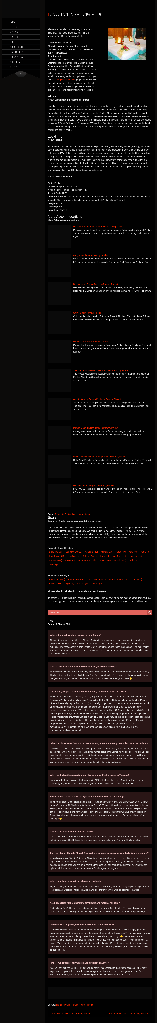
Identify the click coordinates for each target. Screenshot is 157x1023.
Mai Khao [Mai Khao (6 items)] (117, 556)
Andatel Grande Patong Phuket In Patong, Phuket (97, 399)
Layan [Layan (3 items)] (104, 556)
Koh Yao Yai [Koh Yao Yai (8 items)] (89, 556)
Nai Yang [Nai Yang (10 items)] (55, 560)
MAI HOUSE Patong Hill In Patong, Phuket (93, 485)
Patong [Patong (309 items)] (84, 560)
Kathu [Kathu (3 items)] (145, 552)
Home (12, 21)
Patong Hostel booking (65, 79)
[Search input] (98, 612)
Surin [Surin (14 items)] (133, 560)
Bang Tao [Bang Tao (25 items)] (56, 552)
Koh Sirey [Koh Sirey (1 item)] (73, 556)
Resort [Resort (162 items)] (83, 583)
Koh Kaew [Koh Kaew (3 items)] (54, 556)
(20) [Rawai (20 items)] (124, 560)
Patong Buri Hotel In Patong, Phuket (90, 341)
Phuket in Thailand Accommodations (72, 514)
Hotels (13, 26)
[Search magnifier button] (149, 612)
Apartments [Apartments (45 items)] (75, 579)
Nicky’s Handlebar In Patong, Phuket (90, 255)
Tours (13, 42)
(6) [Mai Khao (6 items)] (125, 556)
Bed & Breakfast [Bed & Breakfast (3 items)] (96, 579)
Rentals (14, 31)
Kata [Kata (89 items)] (133, 552)
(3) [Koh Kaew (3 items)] (62, 556)
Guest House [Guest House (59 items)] (118, 579)
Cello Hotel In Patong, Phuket (87, 313)
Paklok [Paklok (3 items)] (70, 560)
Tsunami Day (16, 57)
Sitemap (14, 67)
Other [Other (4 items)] (97, 583)
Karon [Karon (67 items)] (120, 552)
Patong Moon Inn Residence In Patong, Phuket (95, 428)
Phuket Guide (17, 47)
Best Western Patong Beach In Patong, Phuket (95, 284)
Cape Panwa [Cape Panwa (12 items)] (74, 552)
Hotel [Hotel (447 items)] (55, 583)
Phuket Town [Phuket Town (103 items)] (102, 560)
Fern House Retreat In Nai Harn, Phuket (69, 1013)
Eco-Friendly (16, 51)
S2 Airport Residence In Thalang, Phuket (130, 1013)
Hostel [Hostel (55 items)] (136, 579)
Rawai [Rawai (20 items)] (117, 560)
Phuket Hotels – (71, 1005)
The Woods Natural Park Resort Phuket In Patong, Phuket (101, 370)
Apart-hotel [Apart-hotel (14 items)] (57, 579)
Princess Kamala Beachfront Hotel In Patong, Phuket (98, 226)
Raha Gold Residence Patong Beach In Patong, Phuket (99, 456)
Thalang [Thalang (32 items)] (55, 564)
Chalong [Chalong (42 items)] (91, 552)
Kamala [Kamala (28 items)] (106, 552)
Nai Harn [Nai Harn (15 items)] (136, 556)
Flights (14, 36)
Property (15, 62)
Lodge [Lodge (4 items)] (69, 583)
